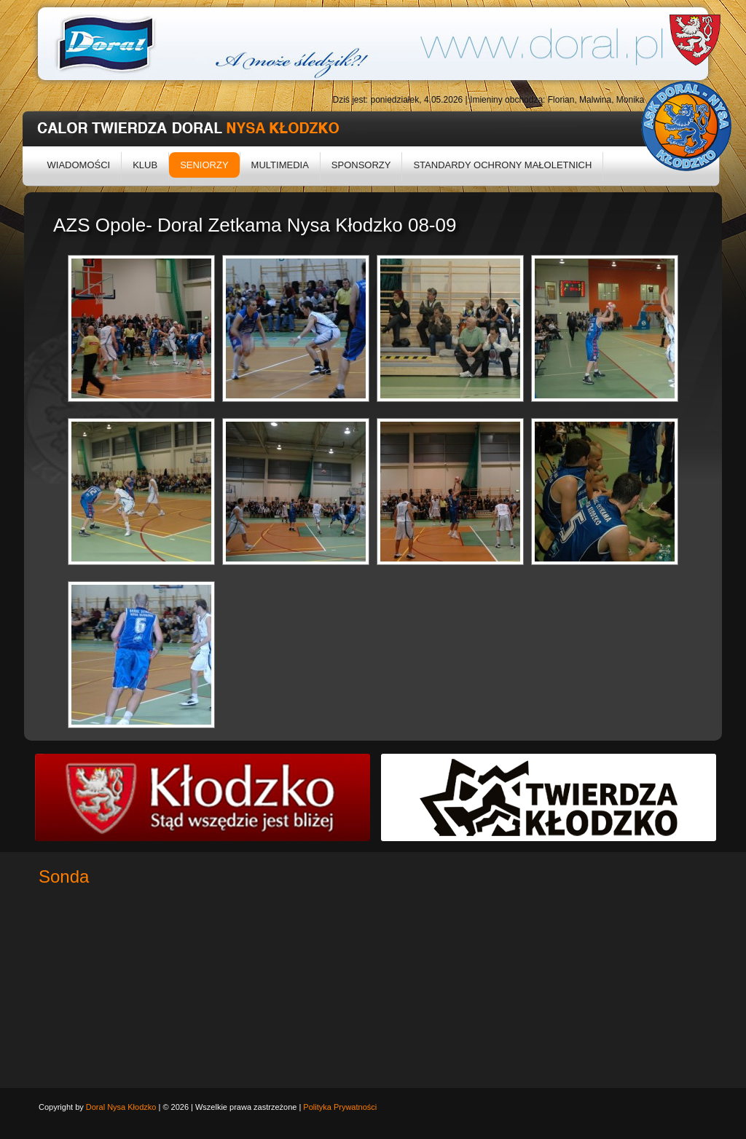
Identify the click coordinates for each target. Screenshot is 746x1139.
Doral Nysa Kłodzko (121, 1107)
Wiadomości (79, 164)
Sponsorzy (361, 164)
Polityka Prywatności (340, 1107)
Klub (145, 164)
